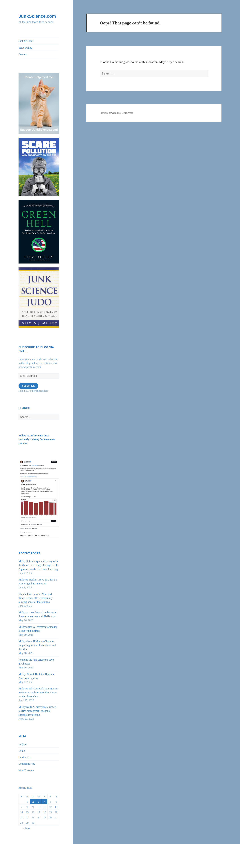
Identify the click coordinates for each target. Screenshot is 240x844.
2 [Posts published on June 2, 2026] (33, 801)
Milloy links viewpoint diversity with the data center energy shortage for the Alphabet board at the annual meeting (39, 565)
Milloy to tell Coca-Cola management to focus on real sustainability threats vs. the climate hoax (38, 692)
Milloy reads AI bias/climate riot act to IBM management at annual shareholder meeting (38, 711)
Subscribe (28, 386)
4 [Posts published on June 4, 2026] (44, 801)
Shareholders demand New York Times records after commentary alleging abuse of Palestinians (36, 598)
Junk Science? (26, 41)
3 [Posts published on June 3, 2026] (39, 801)
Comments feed (27, 763)
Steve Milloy (25, 47)
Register (23, 744)
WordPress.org (26, 770)
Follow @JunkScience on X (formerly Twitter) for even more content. (37, 439)
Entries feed (25, 757)
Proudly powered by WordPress (116, 112)
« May (26, 828)
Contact (23, 54)
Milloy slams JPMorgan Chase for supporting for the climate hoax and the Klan (37, 645)
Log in (22, 750)
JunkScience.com (37, 16)
